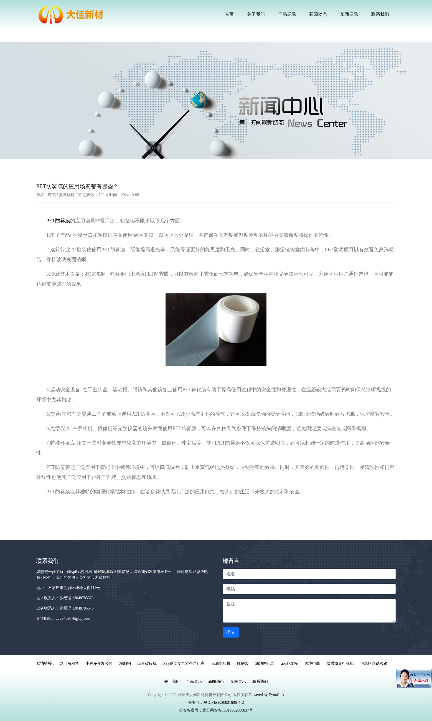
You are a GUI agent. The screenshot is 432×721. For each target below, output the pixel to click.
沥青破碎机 (147, 663)
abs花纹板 (289, 663)
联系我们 (380, 14)
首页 (229, 14)
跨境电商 (312, 663)
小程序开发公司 (99, 663)
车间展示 (349, 14)
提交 (230, 632)
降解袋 (243, 663)
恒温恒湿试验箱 (373, 663)
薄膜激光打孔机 (340, 663)
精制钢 (125, 663)
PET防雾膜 (58, 221)
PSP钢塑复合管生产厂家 (184, 663)
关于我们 (256, 14)
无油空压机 (220, 663)
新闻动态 (318, 14)
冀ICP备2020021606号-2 (224, 702)
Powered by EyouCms (266, 695)
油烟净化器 (265, 663)
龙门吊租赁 (69, 663)
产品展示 (287, 14)
